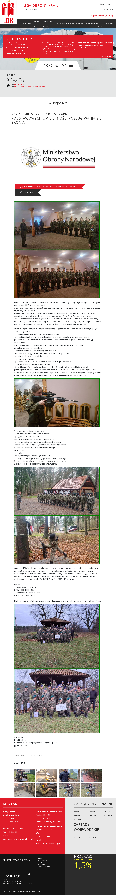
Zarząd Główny (9, 811)
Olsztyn (107, 812)
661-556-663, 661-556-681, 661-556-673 (29, 87)
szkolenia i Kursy (48, 23)
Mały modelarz (43, 860)
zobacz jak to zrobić (83, 859)
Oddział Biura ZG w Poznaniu (49, 826)
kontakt (109, 24)
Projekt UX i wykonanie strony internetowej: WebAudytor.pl (22, 891)
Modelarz (41, 864)
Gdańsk (92, 812)
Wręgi (40, 862)
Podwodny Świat (44, 866)
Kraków (77, 812)
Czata (40, 858)
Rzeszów (92, 837)
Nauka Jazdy (36, 23)
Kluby (65, 24)
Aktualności (28, 24)
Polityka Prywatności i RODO (13, 881)
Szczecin (92, 816)
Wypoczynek (87, 24)
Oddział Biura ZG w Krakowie (49, 811)
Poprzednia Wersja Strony (102, 15)
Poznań (77, 837)
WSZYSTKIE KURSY (105, 57)
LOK (8, 12)
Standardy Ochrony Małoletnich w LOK (17, 883)
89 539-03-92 (19, 85)
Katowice (77, 816)
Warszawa (108, 816)
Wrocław (77, 819)
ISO (80, 24)
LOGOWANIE (107, 4)
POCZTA (109, 10)
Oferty (95, 24)
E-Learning (101, 23)
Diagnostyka (73, 24)
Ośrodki (60, 24)
